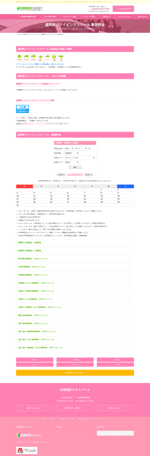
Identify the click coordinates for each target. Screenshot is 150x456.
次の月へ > (88, 174)
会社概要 (52, 418)
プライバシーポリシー (101, 418)
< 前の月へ (61, 174)
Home (43, 418)
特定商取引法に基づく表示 (66, 418)
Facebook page (115, 433)
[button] (34, 360)
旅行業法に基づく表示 (84, 418)
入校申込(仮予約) (123, 9)
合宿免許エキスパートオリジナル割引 (35, 123)
